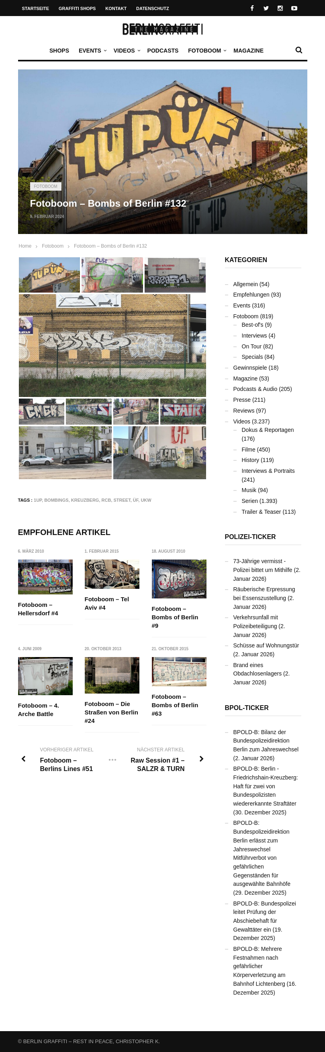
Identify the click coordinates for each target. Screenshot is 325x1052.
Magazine (248, 50)
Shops (59, 50)
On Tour (252, 346)
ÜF (135, 500)
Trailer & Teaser (261, 512)
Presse (242, 400)
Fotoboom (206, 50)
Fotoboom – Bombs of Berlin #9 (175, 617)
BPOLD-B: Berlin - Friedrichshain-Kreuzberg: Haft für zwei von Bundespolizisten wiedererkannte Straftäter (265, 786)
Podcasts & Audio (255, 389)
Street (122, 500)
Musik (249, 490)
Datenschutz (152, 8)
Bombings (56, 500)
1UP (38, 500)
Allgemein (245, 284)
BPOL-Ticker (247, 707)
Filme (249, 449)
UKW (146, 500)
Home (25, 246)
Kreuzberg (85, 500)
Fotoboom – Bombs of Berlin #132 (110, 246)
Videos (126, 50)
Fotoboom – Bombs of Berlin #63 (175, 705)
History (251, 460)
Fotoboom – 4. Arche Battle (38, 710)
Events (92, 50)
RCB (106, 500)
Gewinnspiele (250, 367)
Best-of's (253, 325)
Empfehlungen (251, 294)
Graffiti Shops (77, 8)
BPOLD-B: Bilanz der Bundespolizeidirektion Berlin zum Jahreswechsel (266, 741)
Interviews (254, 335)
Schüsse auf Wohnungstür (266, 645)
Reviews (244, 410)
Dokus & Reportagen (268, 430)
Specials (252, 357)
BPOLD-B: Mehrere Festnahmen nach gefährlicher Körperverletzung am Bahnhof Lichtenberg (259, 966)
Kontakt (116, 8)
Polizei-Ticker (250, 536)
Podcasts (163, 50)
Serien (250, 501)
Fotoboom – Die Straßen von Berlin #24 (111, 712)
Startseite (35, 8)
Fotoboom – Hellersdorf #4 (38, 609)
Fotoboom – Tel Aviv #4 (107, 603)
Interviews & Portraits (268, 471)
